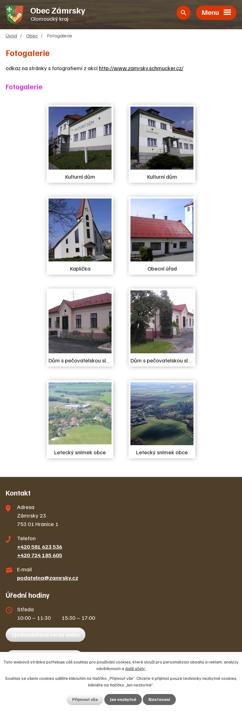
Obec (32, 36)
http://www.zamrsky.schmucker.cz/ (141, 68)
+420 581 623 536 (39, 547)
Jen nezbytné (123, 699)
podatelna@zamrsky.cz (47, 578)
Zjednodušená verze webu (45, 635)
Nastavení (159, 699)
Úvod (11, 36)
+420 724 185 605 (39, 555)
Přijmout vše (85, 699)
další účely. (135, 668)
